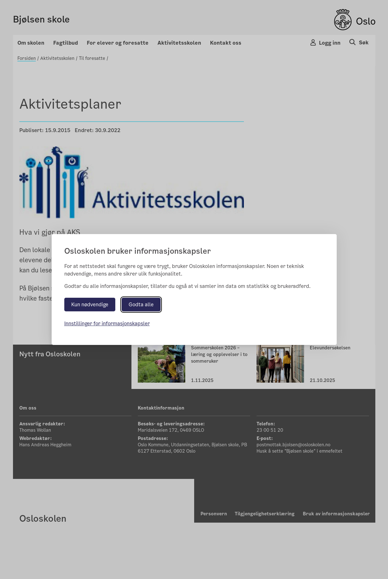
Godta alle (141, 304)
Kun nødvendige (89, 304)
